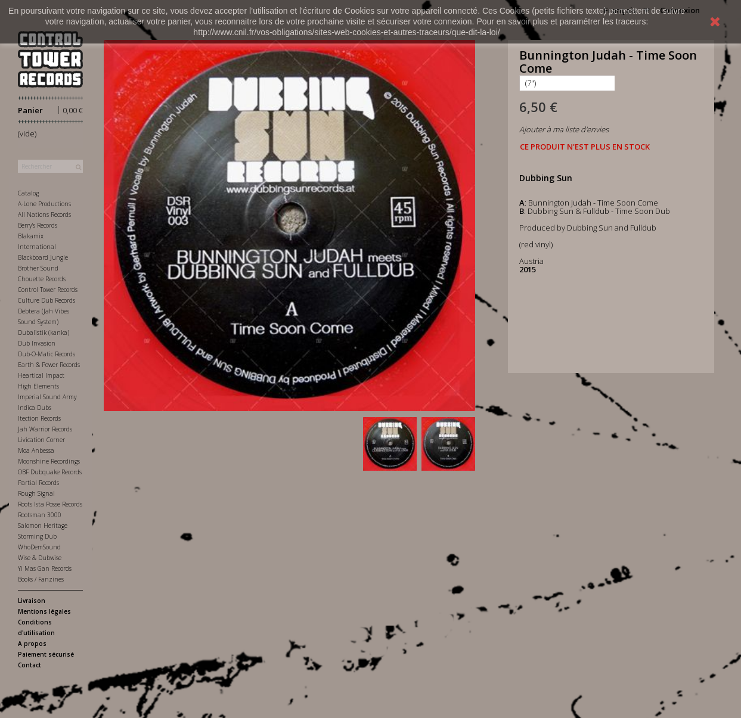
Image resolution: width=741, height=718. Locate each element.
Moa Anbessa (36, 450)
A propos (32, 643)
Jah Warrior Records (45, 429)
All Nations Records (44, 214)
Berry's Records (37, 225)
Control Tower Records (47, 289)
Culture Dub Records (46, 300)
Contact (29, 665)
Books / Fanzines (41, 579)
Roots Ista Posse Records (50, 504)
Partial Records (38, 482)
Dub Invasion (36, 343)
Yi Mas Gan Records (45, 568)
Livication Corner (41, 440)
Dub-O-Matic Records (46, 354)
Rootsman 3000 (39, 515)
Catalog (28, 193)
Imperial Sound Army (47, 397)
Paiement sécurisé (46, 654)
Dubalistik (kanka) (43, 332)
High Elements (38, 386)
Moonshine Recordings (49, 461)
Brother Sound (38, 268)
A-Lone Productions (44, 204)
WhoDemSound (39, 547)
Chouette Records (42, 279)
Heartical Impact (41, 375)
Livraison (31, 600)
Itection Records (39, 418)
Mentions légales (44, 611)
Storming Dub (37, 536)
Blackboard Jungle (43, 257)
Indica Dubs (34, 407)
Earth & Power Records (49, 364)
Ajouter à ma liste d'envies (564, 129)
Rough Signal (36, 493)
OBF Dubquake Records (50, 472)
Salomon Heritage (42, 525)
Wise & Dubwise (39, 558)
